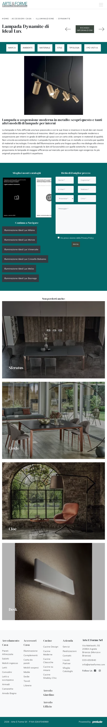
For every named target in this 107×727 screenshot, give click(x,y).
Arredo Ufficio (48, 704)
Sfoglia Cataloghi (68, 669)
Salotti (5, 658)
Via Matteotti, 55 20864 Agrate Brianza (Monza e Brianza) (91, 650)
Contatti (67, 655)
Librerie (27, 685)
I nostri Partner (66, 662)
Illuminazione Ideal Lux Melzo (19, 268)
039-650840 (89, 660)
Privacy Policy (87, 238)
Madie (27, 672)
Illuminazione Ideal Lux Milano (19, 230)
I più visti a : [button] (92, 47)
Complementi (31, 655)
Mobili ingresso (10, 663)
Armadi (6, 684)
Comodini (7, 672)
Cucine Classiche (48, 661)
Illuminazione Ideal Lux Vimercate (21, 249)
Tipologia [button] (74, 47)
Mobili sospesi (31, 667)
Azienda (68, 641)
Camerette (7, 688)
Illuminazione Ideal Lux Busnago (20, 278)
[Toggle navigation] (101, 4)
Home (5, 19)
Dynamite (64, 19)
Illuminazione (45, 19)
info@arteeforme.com (93, 664)
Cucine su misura (48, 668)
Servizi (66, 646)
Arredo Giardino (48, 693)
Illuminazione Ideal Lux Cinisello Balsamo (25, 259)
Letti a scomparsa (8, 678)
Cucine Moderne (47, 653)
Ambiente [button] (28, 47)
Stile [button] (59, 47)
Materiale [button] (45, 47)
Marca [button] (12, 47)
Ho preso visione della (77, 238)
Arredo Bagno (9, 693)
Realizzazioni (70, 651)
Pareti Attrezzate (7, 652)
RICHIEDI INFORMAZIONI (85, 29)
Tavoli (27, 681)
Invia (76, 244)
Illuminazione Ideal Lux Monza (19, 239)
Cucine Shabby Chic (50, 676)
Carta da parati (28, 661)
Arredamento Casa (10, 643)
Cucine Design (50, 646)
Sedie (26, 676)
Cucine (47, 641)
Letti (4, 667)
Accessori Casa (22, 19)
